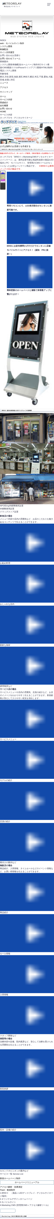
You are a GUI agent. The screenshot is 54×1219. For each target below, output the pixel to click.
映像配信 (4, 49)
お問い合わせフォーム (10, 58)
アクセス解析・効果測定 (11, 1187)
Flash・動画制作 (7, 1190)
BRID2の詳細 (7, 1210)
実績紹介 (4, 102)
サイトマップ (6, 92)
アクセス (4, 87)
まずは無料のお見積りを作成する (15, 146)
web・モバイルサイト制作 (12, 43)
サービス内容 (6, 99)
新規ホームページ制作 (10, 1178)
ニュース (4, 83)
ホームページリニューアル (27, 1182)
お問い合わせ (6, 108)
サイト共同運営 (7, 52)
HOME (3, 111)
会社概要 (4, 105)
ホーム (3, 96)
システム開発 (6, 46)
